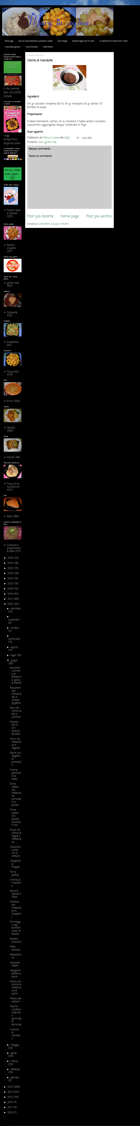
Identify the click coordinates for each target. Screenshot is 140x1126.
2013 (11, 1097)
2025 (11, 558)
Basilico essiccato (15, 940)
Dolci (40, 142)
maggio (15, 1045)
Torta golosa (14, 873)
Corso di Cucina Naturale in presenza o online (35, 41)
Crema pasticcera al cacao (15, 774)
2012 (11, 1102)
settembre (14, 639)
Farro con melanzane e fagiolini (15, 743)
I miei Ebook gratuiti (12, 47)
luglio (14, 655)
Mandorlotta (15, 956)
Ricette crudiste (11, 246)
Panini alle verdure (15, 1000)
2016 (11, 604)
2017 (10, 599)
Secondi (11, 428)
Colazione (12, 312)
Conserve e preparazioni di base (14, 548)
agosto (14, 647)
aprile (14, 1053)
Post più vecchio (99, 216)
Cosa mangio (62, 41)
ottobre (15, 628)
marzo (14, 1061)
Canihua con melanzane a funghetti (15, 909)
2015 (11, 1087)
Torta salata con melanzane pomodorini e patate (16, 794)
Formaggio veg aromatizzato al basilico (15, 928)
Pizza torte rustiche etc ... (14, 485)
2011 (10, 1107)
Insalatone (12, 342)
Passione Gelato (15, 964)
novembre (13, 620)
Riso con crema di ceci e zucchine (15, 712)
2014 (10, 1092)
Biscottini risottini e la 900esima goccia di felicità (15, 675)
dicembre (16, 609)
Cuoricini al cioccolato (15, 1034)
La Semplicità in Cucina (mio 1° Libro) (113, 41)
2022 (11, 573)
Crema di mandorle (15, 883)
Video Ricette (48, 47)
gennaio (15, 1077)
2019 (11, 589)
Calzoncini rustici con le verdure (15, 851)
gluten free (50, 142)
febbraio (15, 1069)
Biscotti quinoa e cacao (15, 894)
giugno (14, 660)
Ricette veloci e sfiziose (14, 211)
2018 (11, 594)
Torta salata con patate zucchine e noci (15, 817)
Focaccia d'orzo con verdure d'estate (15, 728)
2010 (10, 1113)
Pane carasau (15, 948)
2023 (11, 568)
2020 (11, 584)
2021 (11, 578)
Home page (9, 41)
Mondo (10, 457)
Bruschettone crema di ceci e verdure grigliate (15, 695)
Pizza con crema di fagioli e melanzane (15, 836)
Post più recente (40, 216)
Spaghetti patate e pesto (15, 974)
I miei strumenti (31, 47)
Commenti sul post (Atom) (53, 224)
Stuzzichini (13, 372)
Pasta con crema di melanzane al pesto (15, 988)
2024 (11, 563)
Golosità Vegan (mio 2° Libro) (83, 41)
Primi (10, 401)
